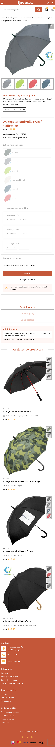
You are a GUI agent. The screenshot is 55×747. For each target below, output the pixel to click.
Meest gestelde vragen (9, 676)
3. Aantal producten (12, 258)
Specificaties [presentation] (27, 319)
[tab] (27, 307)
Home (3, 18)
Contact (4, 694)
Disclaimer (5, 722)
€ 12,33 (9, 489)
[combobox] (18, 9)
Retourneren (6, 701)
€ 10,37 (9, 629)
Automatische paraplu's (43, 18)
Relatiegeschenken (15, 18)
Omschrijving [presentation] (27, 313)
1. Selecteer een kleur (13, 144)
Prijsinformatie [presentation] (27, 306)
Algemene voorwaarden (10, 712)
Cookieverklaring (7, 715)
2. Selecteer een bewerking (15, 208)
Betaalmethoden (7, 698)
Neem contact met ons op (15, 109)
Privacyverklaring (7, 719)
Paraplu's (28, 18)
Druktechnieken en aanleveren (12, 683)
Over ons (4, 673)
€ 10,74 (9, 419)
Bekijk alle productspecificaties (15, 138)
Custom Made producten (10, 680)
